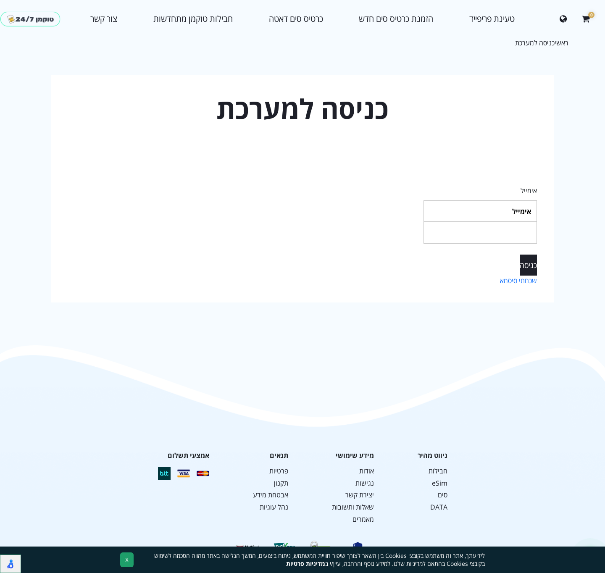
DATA (438, 507)
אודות (366, 471)
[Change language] (563, 19)
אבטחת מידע (270, 495)
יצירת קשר (359, 495)
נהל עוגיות (274, 507)
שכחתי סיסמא (518, 280)
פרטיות (278, 471)
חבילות (438, 471)
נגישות (364, 483)
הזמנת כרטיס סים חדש (396, 18)
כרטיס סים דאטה (296, 18)
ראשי (561, 42)
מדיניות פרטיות (305, 564)
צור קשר (103, 18)
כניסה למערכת (535, 42)
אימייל (529, 190)
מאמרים (363, 519)
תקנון (281, 483)
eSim (439, 483)
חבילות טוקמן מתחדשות (193, 18)
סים (442, 495)
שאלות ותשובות (353, 507)
